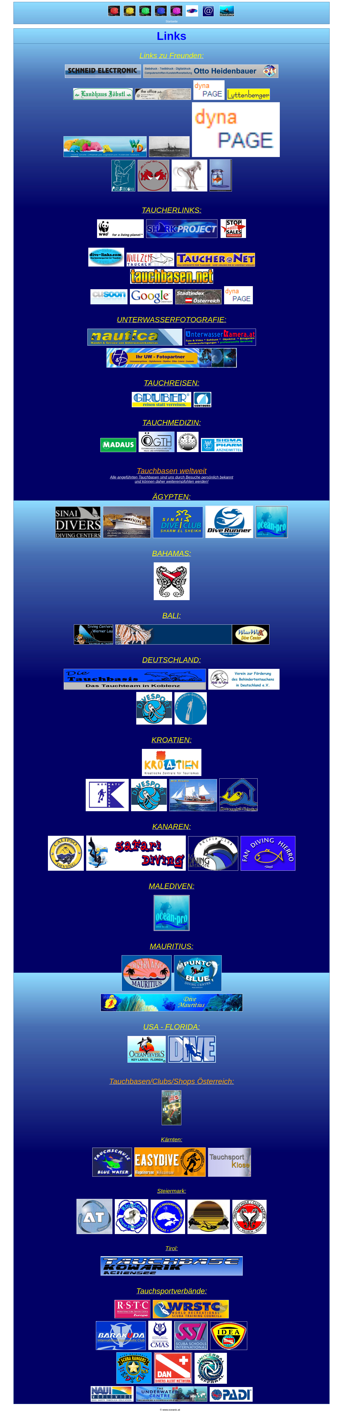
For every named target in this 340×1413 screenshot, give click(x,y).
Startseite (172, 21)
